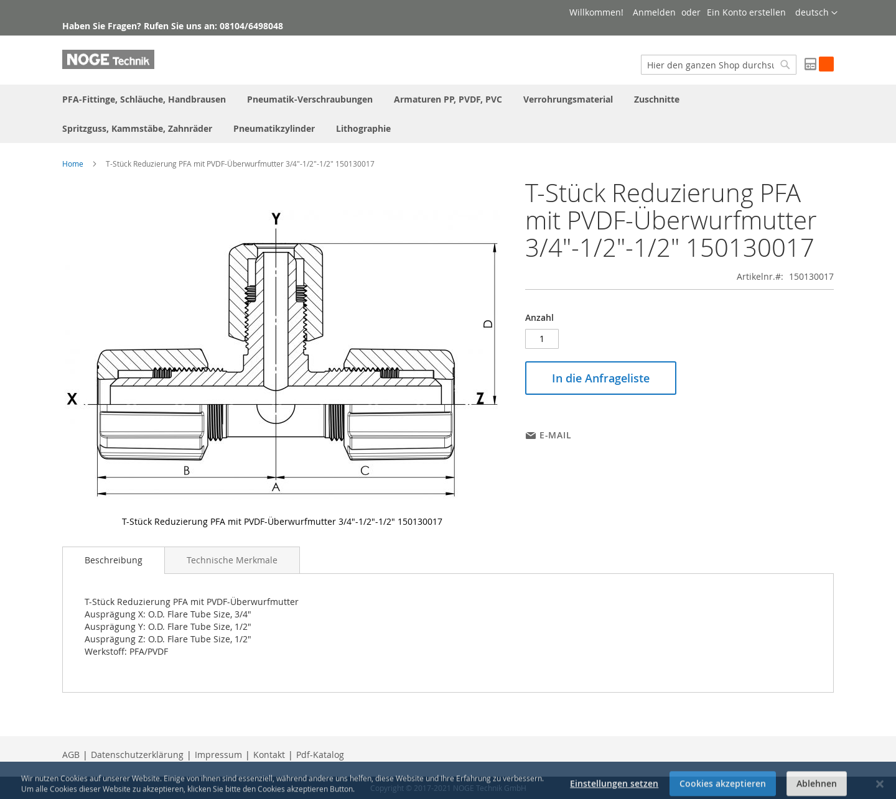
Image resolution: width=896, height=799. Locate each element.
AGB (71, 754)
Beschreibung (113, 560)
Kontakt (269, 754)
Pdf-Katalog (320, 754)
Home (72, 164)
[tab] (113, 560)
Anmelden (654, 12)
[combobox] (718, 65)
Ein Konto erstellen (746, 12)
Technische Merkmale (232, 560)
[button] (816, 13)
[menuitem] (144, 99)
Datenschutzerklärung (137, 754)
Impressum (218, 754)
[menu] (448, 114)
